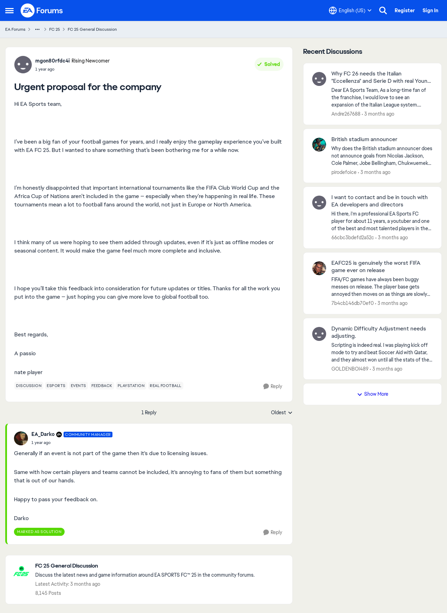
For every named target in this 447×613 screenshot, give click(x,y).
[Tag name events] (78, 385)
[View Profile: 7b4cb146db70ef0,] (319, 268)
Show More (372, 394)
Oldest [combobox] (282, 412)
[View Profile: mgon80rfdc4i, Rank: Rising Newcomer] (23, 64)
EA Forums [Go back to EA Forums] (15, 29)
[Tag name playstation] (131, 385)
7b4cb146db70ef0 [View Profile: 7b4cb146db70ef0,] (352, 303)
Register (405, 10)
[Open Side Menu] (9, 10)
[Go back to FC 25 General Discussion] (145, 566)
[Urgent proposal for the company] (71, 442)
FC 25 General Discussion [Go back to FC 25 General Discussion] (92, 29)
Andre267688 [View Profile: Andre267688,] (345, 114)
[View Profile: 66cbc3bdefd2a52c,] (319, 203)
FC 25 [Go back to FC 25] (54, 29)
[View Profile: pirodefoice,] (319, 145)
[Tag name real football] (165, 385)
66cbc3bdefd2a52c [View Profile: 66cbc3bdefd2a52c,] (352, 237)
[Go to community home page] (42, 10)
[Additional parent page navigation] (37, 29)
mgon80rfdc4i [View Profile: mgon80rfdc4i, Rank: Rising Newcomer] (52, 61)
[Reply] (273, 386)
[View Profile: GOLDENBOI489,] (319, 334)
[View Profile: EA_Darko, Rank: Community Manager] (21, 438)
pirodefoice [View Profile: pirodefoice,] (344, 172)
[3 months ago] (378, 114)
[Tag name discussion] (28, 385)
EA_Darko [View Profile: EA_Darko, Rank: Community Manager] (42, 434)
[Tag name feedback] (102, 385)
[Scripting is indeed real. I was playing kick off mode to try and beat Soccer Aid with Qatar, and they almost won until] (382, 352)
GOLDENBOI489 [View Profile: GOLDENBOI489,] (349, 368)
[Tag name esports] (56, 385)
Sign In (430, 10)
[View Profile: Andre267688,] (319, 79)
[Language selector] (350, 10)
